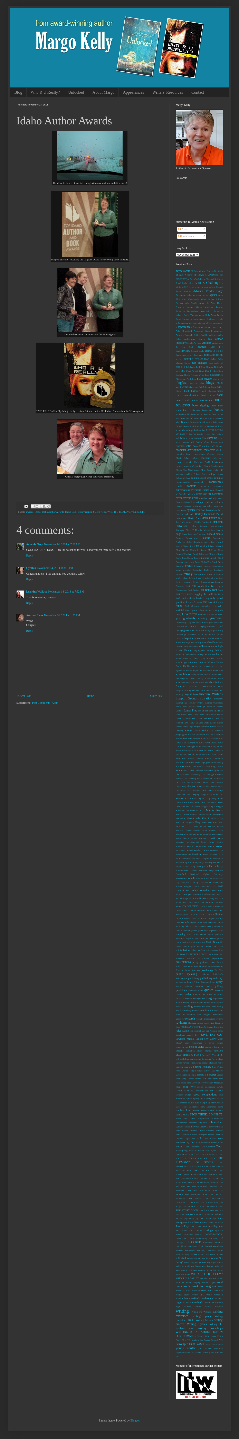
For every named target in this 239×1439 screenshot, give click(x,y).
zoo (177, 1356)
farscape (197, 574)
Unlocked (76, 92)
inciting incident (191, 690)
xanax (213, 1336)
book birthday (192, 391)
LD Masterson (183, 774)
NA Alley (190, 866)
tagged (211, 1134)
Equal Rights (201, 562)
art (206, 327)
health (211, 642)
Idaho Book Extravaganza (78, 511)
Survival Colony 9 (199, 1126)
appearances (185, 326)
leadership (195, 774)
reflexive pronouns (190, 1010)
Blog (18, 92)
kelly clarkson (203, 746)
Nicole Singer (182, 898)
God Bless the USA (213, 614)
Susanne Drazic (197, 1130)
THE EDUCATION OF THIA (198, 1158)
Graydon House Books (197, 622)
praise (210, 954)
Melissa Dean (216, 830)
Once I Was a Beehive (211, 906)
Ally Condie (191, 303)
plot (193, 946)
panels (194, 930)
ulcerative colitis (192, 1234)
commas (218, 477)
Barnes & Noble (214, 350)
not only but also (215, 898)
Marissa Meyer (197, 814)
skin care (206, 1078)
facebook (218, 570)
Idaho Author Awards (53, 511)
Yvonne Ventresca (213, 1348)
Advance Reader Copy (208, 291)
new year (187, 894)
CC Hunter (217, 446)
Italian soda (181, 706)
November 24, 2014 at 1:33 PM (62, 615)
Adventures (181, 295)
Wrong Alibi (203, 1336)
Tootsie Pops (182, 1226)
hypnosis (206, 670)
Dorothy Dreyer (184, 538)
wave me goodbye (192, 1262)
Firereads (180, 586)
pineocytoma (199, 942)
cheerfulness (199, 454)
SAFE (185, 1031)
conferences (216, 481)
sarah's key (193, 1035)
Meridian (203, 838)
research (190, 1018)
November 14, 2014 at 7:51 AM (62, 544)
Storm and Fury (185, 1118)
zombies (219, 1352)
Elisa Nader (182, 550)
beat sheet (198, 355)
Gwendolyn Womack (186, 634)
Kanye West (181, 738)
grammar (216, 618)
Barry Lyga (181, 355)
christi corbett (184, 462)
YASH (200, 1344)
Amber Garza (194, 307)
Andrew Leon (34, 615)
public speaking (186, 974)
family (187, 574)
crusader (207, 506)
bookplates (207, 410)
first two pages (214, 586)
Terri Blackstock (192, 1146)
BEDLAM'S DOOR (213, 355)
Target (187, 1138)
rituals (200, 1023)
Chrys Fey (197, 466)
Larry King (210, 766)
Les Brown (217, 778)
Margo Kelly (99, 511)
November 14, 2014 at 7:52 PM (66, 591)
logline (201, 798)
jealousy (186, 718)
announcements (198, 319)
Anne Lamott (182, 319)
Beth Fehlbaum (188, 367)
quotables (181, 990)
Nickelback (217, 894)
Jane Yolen (193, 714)
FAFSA (179, 574)
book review (205, 400)
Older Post (156, 695)
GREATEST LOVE (186, 626)
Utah (178, 1246)
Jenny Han (193, 722)
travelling (213, 1226)
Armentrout (198, 327)
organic (193, 922)
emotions (204, 558)
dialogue (180, 530)
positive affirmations (208, 950)
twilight (209, 1230)
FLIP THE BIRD (184, 594)
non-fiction (200, 898)
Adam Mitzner (183, 291)
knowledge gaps (202, 762)
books (218, 410)
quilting (219, 986)
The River (194, 1202)
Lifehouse (200, 786)
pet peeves (210, 938)
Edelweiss (180, 542)
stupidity (203, 1122)
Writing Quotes (197, 1324)
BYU (182, 434)
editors (212, 542)
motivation (194, 854)
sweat (194, 1134)
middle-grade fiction (197, 842)
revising (181, 1022)
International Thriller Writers (189, 702)
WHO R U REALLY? (118, 511)
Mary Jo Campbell (185, 822)
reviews (219, 1019)
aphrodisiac (207, 323)
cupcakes (218, 506)
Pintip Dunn (212, 942)
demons (203, 526)
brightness (218, 422)
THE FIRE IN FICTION (201, 1170)
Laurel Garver (187, 770)
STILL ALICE (182, 1114)
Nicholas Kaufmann (202, 894)
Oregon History (215, 918)
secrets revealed (214, 1050)
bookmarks (195, 410)
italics (192, 706)
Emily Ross (181, 558)
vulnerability (204, 1258)
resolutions (201, 1019)
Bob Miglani (204, 387)
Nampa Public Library (210, 866)
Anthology (212, 319)
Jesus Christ (217, 722)
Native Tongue (183, 886)
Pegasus (189, 938)
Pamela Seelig (206, 926)
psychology (207, 970)
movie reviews (210, 854)
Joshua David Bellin (196, 730)
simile (193, 1074)
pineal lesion (186, 942)
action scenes (201, 287)
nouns (178, 902)
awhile (213, 347)
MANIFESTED (195, 810)
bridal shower (206, 422)
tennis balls (217, 1142)
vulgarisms (192, 1258)
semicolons (195, 1059)
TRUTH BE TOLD (185, 1230)
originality (202, 922)
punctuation (181, 982)
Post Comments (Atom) (45, 702)
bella (213, 359)
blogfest (181, 383)
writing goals (201, 1316)
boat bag (194, 387)
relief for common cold (188, 1014)
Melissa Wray (195, 834)
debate (189, 522)
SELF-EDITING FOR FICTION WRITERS (199, 1054)
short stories (203, 1070)
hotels (178, 658)
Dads (203, 510)
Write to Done (199, 1290)
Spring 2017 (199, 1098)
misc (219, 846)
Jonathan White (208, 726)
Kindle (200, 758)
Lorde (178, 802)
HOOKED (210, 654)
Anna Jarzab (217, 315)
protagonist (217, 966)
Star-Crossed (217, 1102)
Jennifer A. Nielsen (213, 718)
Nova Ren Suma (191, 902)
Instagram (218, 698)
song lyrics (189, 1086)
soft (221, 1078)
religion (207, 1014)
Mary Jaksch (217, 818)
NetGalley (204, 890)
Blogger (134, 1420)
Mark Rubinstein (214, 814)
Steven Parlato (215, 1110)
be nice (190, 355)
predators (180, 958)
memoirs (207, 834)
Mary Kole (201, 822)
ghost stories (205, 610)
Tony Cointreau (215, 1222)
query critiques (184, 986)
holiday (219, 650)
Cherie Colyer (183, 458)
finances (219, 582)
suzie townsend (183, 1134)
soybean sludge (183, 1094)
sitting (198, 1078)
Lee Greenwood (204, 778)
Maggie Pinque (208, 806)
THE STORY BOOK (187, 1210)
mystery (199, 862)
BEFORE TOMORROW (196, 359)
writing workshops (210, 1328)
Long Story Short (214, 798)
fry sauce (198, 602)
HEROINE (213, 646)
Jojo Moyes (194, 726)
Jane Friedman (216, 710)
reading (188, 1006)
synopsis (203, 1134)
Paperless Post (216, 930)
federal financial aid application (204, 578)
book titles (217, 405)
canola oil (188, 442)
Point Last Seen (214, 946)
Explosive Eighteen (202, 570)
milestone (180, 846)
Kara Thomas (194, 738)
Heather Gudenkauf (193, 646)
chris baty (217, 458)
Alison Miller (207, 299)
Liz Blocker (191, 798)
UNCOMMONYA (213, 1234)
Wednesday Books (204, 1266)
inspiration (205, 698)
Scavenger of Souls (203, 1043)
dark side (189, 514)
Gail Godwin (192, 606)
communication (183, 482)
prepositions (217, 958)
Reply (29, 555)
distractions (209, 530)
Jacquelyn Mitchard (205, 706)
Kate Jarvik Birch (208, 742)
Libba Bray (181, 786)
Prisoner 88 (196, 966)
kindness (180, 762)
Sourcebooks (202, 1090)
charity (219, 450)
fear (186, 578)
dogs (178, 534)
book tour (181, 410)
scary (187, 1043)
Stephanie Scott (215, 1106)
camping (212, 437)
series (192, 1062)
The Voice (204, 1210)
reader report (197, 1002)
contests (191, 485)
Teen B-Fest (210, 1138)
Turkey (198, 1230)
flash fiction (193, 590)
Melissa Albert (200, 830)
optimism (202, 918)
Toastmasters (201, 1222)
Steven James (200, 1110)
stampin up (205, 1102)
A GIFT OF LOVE (194, 275)
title (191, 1222)
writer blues (182, 1294)
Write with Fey (215, 1290)
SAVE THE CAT (212, 1034)
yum (200, 1348)
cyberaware (181, 510)
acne (192, 287)
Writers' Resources (167, 92)
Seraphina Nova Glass (212, 1059)
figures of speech (201, 582)
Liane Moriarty (216, 782)
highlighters (199, 650)
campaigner (200, 438)
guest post (188, 630)
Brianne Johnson (190, 422)
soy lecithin (216, 1090)
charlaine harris (183, 454)
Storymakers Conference (210, 1118)
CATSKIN (180, 446)
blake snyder (204, 378)
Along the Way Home (211, 303)
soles (178, 1082)
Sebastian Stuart (194, 1050)
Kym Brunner (183, 766)
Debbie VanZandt (202, 522)
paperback (203, 930)
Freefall (199, 598)
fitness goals (181, 590)
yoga (220, 1344)
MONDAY (181, 850)
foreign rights (188, 598)
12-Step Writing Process (202, 271)
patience (219, 934)
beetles (179, 359)
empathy (214, 558)
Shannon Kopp (216, 1062)
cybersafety (193, 509)
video (193, 1254)
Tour (192, 1226)
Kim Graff (217, 754)
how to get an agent (186, 662)
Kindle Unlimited (214, 758)
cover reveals (183, 497)
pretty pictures (200, 962)
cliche (215, 470)
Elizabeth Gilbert (207, 554)
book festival (208, 395)
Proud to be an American (188, 970)
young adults (138, 511)
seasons (179, 1050)
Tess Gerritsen (208, 1146)
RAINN (196, 994)
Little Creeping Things (195, 794)
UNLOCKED (193, 1242)
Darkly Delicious (205, 514)
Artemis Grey (34, 544)
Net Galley (191, 890)
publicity (205, 974)
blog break (218, 379)
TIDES (179, 1218)
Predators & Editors (198, 958)
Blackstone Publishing (186, 379)
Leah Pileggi (208, 774)
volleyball (181, 1258)
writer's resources (204, 1302)
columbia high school (202, 477)
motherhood (181, 854)
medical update (215, 826)
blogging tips (197, 383)
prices (212, 962)
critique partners (204, 502)
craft (195, 498)
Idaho (38, 511)
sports (189, 1098)
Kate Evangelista (190, 742)
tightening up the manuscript (200, 1218)
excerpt (207, 566)
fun (221, 602)
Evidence (198, 566)
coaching (188, 474)
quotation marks (195, 990)
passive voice (206, 934)
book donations (191, 395)
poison (194, 950)
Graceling (202, 618)
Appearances (133, 92)
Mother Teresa (201, 850)
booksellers (181, 414)
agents (213, 294)
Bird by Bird (211, 371)
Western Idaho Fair (207, 1270)
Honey (200, 654)
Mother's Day (216, 850)
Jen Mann (197, 718)
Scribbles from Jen (214, 1047)
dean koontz (209, 517)
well (178, 1270)
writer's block (183, 1298)
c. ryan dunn (210, 434)
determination (216, 526)
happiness (190, 638)
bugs (191, 430)
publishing (193, 978)
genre (195, 610)
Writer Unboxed (214, 1294)
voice (220, 1254)
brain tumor (208, 418)
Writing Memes (204, 1320)
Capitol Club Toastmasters (209, 442)
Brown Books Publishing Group (191, 426)
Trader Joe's (201, 1226)
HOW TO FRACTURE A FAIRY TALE (202, 658)
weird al (218, 1266)
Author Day (205, 339)
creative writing (207, 498)
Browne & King (215, 426)
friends (189, 602)
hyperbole (197, 670)
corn (212, 490)
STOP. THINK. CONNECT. (206, 1114)
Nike (191, 898)
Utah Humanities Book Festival (196, 1246)
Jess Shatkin (205, 722)
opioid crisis (190, 918)
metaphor (180, 842)
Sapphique (180, 1035)
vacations (218, 1246)
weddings (189, 1266)
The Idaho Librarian (209, 1182)
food (178, 598)
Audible (204, 335)
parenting (180, 934)
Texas (219, 1146)
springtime (211, 1098)
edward (219, 542)
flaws (220, 590)
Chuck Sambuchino (213, 466)
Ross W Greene (206, 1027)
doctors (219, 530)
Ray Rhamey (182, 1002)
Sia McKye (217, 1070)
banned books (197, 351)
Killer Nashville (203, 754)
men (214, 834)
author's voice (195, 343)
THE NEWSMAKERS (196, 1194)
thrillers (218, 1214)
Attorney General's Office (188, 335)
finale (211, 582)
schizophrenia (182, 1047)
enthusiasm (189, 562)
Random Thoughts (192, 998)
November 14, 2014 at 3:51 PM (55, 568)
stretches (193, 1122)
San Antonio (211, 1031)
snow (215, 1078)
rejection (205, 1010)
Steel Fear (181, 1106)
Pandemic (185, 930)
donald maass (215, 534)
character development (189, 449)
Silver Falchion (183, 1074)
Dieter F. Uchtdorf (194, 530)
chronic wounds (183, 466)
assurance (218, 331)
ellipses (219, 554)
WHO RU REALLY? (187, 1278)
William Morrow (208, 1278)
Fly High (218, 594)
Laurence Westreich (204, 770)
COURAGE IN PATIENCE (209, 494)
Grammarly (181, 622)
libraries (191, 786)
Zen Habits (196, 1352)
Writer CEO (198, 1294)
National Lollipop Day (192, 882)
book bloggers (209, 391)
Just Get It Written (214, 734)
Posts (182, 229)
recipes (197, 1006)
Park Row (192, 934)
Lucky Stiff (193, 802)
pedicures (180, 938)
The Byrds (211, 1150)
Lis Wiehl (180, 790)
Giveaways (189, 614)
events (189, 565)
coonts (205, 489)
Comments (186, 236)
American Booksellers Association (193, 311)
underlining (201, 1238)
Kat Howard (212, 738)
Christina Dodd (202, 462)
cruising (197, 506)
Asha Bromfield (184, 331)
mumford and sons (191, 858)
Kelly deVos (217, 746)
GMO (201, 614)
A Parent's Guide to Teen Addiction (203, 279)
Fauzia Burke (208, 574)
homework (191, 654)
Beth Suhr (200, 367)
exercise (187, 570)
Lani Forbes (197, 766)
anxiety (197, 323)
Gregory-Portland (207, 626)
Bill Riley (199, 371)
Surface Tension (183, 1126)
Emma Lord (193, 558)
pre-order (218, 954)
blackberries (216, 374)
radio (188, 994)
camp (190, 438)
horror (219, 654)
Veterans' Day (182, 1254)
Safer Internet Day (196, 1031)
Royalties (218, 1027)
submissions (216, 1122)
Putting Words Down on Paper (201, 982)
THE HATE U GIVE (208, 1178)
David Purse (194, 518)
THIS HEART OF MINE (201, 1214)
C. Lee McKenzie (194, 434)
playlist (186, 946)
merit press (216, 838)
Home (90, 695)
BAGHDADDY (183, 351)
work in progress (204, 1286)
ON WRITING (190, 906)
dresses (197, 538)
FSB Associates (211, 602)
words (186, 1286)
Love (184, 802)
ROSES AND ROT (190, 1027)
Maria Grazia (182, 814)
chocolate (206, 458)
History (210, 650)
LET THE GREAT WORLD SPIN (192, 782)
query (219, 981)
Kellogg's (191, 746)
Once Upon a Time (186, 910)
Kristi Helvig (216, 762)
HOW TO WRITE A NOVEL (207, 666)
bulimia (197, 430)
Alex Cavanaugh (190, 299)
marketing (181, 818)
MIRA (211, 846)
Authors (206, 342)
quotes (208, 990)
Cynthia (31, 568)
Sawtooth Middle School (189, 1038)
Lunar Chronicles (208, 802)
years (207, 1344)
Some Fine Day (188, 1082)
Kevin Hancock (215, 750)
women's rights (209, 1282)
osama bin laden (215, 922)
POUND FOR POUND (196, 954)
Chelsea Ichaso (215, 454)
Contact (197, 92)
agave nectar (202, 295)
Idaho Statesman (200, 682)
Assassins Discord (203, 331)
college (211, 474)
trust (221, 1226)
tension (179, 1146)
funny (179, 605)
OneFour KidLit (205, 910)
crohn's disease (183, 506)
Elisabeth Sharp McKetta (203, 550)
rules (178, 1030)
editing (189, 542)
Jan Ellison (203, 710)
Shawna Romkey (202, 1066)
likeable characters (214, 786)
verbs (220, 1250)
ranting (207, 998)
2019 (216, 271)
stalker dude (193, 1102)
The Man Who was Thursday (202, 1186)
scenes (220, 1043)
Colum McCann (183, 478)
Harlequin (201, 638)
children (195, 458)
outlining (180, 926)
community (199, 482)
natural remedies (201, 886)
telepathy (205, 1142)
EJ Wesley (201, 546)
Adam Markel (216, 287)
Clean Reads (206, 470)
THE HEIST (193, 1182)
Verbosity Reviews (206, 1250)
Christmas (217, 462)
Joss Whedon (216, 730)
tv (204, 1230)
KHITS (191, 754)
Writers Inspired (214, 1306)
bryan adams (182, 430)
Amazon (180, 307)
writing (182, 1311)
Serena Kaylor (182, 1062)
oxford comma (192, 926)
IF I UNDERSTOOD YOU (209, 686)
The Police (195, 1198)
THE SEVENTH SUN (193, 1206)
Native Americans (214, 882)
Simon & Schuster (206, 1074)
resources (210, 1019)
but (203, 430)
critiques (218, 502)
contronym (218, 486)
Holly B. (180, 654)
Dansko (179, 514)
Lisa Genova (208, 790)
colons (220, 474)
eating (206, 537)
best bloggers (199, 362)
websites (180, 1266)
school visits (196, 1046)
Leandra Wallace (36, 591)
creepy (220, 498)
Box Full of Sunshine (191, 418)
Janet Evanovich (208, 714)
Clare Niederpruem (191, 470)
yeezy (214, 1344)
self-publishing (182, 1059)
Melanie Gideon (183, 830)
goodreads (189, 618)
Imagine (179, 690)
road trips (209, 1023)
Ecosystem (218, 538)
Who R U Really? (45, 92)
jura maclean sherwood (194, 734)
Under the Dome (185, 1238)
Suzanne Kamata (214, 1130)
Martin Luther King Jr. (198, 818)
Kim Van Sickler (185, 758)
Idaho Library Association (203, 678)
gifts (215, 610)
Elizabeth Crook (191, 554)
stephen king (183, 1110)
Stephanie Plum (196, 1106)
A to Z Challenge (207, 283)
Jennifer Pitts (182, 722)
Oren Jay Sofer (183, 922)
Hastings (186, 642)
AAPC (185, 287)
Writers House (192, 1306)
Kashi (203, 738)
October (204, 902)
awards (30, 511)
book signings (201, 405)
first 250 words (195, 586)
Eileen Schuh (189, 546)
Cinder (179, 470)
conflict (179, 486)
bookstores (205, 414)
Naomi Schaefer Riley (202, 870)
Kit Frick (189, 762)
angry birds (204, 315)
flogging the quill (203, 594)
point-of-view (183, 950)
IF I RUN (188, 686)
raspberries (218, 998)
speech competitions (204, 1094)
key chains (181, 754)
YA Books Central (209, 1340)
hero (204, 646)
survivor (213, 1126)
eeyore (179, 546)
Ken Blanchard (199, 750)
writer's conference (202, 1298)
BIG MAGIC (187, 371)
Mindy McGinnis (196, 846)
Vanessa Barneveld (185, 1250)
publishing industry (211, 978)
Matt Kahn (213, 822)
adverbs (191, 295)
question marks (203, 986)
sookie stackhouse (206, 1087)
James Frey (190, 710)
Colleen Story (200, 474)
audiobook (189, 339)
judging (179, 734)
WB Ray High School (212, 1262)
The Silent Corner (214, 1206)
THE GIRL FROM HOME (210, 1174)
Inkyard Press (191, 694)
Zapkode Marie (183, 1352)
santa (220, 1031)
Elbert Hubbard (215, 546)
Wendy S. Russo (189, 1270)
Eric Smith (212, 562)
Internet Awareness (214, 702)
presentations (183, 962)
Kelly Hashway (183, 750)
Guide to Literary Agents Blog (209, 630)
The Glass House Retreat (187, 1178)
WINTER (180, 1282)
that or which (196, 1150)
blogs (210, 383)
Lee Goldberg (190, 778)
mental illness (190, 838)
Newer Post (24, 695)
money (190, 850)
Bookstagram (193, 414)
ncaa (214, 886)
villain (201, 1254)
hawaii (194, 642)
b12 (221, 347)
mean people (199, 826)
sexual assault (201, 1062)
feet (221, 578)
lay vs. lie (218, 770)
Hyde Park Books (184, 670)
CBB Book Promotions (198, 446)
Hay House (203, 642)
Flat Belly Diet (208, 590)
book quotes (191, 400)
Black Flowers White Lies (196, 375)
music (191, 862)
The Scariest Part (209, 1202)
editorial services (200, 542)
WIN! (220, 1278)
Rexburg (192, 1023)
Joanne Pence (182, 726)
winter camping (193, 1282)
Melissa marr (182, 834)
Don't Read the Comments (194, 534)
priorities (186, 966)
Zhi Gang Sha (207, 1352)
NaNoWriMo (182, 870)
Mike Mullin (216, 842)
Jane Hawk (181, 714)
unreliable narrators (213, 1242)
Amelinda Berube (213, 307)
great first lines (216, 622)
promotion (207, 966)
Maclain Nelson (193, 806)
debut (194, 526)
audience (213, 335)
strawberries (181, 1122)
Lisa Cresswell (194, 790)
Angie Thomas (190, 315)
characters (209, 449)
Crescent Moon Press (185, 502)
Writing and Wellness (201, 1312)
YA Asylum (193, 1340)
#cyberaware (183, 270)
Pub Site (218, 970)
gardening (205, 606)
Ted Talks (197, 1138)
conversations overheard (188, 489)
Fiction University (184, 582)
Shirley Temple (189, 1070)
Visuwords (210, 1254)
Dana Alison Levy (214, 510)
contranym (204, 486)
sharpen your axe (184, 1067)
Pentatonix (199, 938)
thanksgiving (182, 1150)
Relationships (216, 1010)
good (178, 618)
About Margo (103, 92)
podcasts (200, 946)
